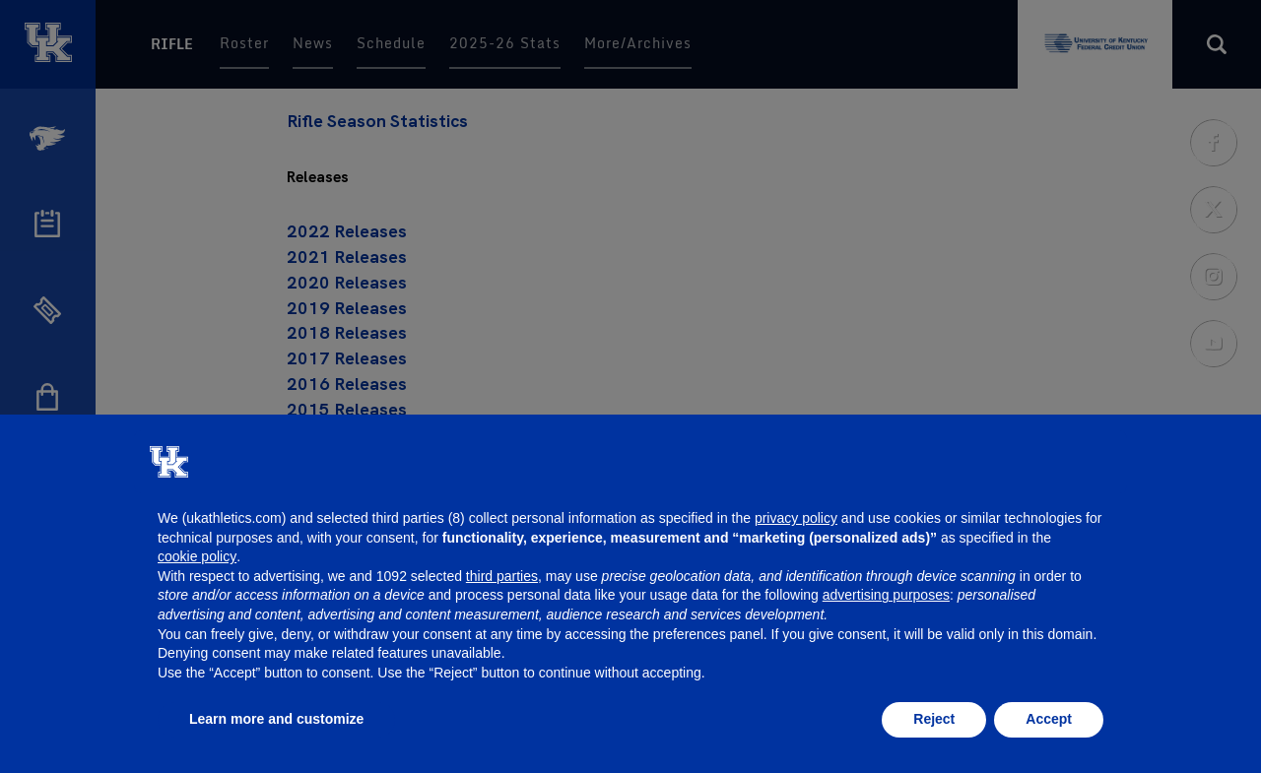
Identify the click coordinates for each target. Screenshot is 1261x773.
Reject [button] (934, 719)
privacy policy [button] (796, 518)
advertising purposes (886, 595)
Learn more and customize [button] (276, 719)
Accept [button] (1049, 719)
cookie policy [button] (197, 556)
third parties (502, 576)
